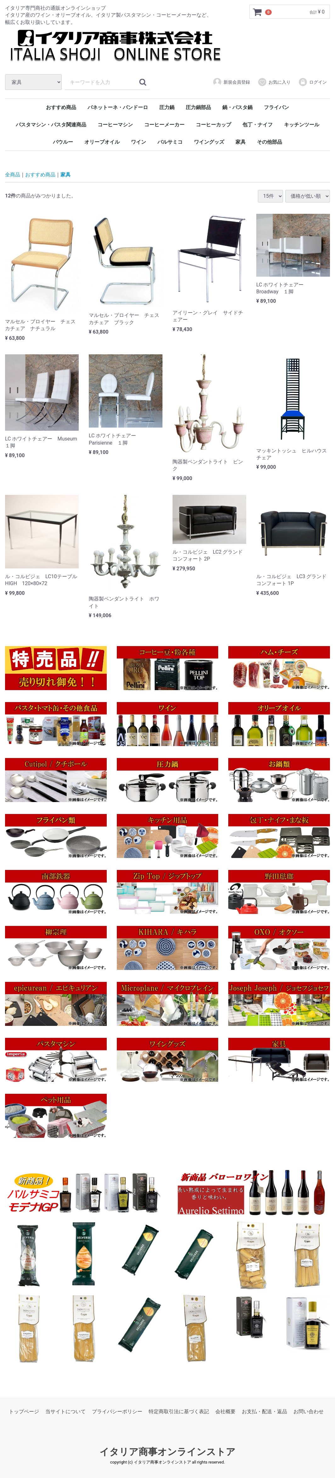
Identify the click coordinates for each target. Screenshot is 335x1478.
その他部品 (269, 142)
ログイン (312, 82)
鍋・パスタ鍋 (237, 107)
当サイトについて (65, 1411)
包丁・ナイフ (257, 125)
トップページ (24, 1411)
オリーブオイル (102, 142)
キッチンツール (301, 125)
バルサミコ (170, 142)
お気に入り (274, 82)
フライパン (276, 107)
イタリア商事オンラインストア (167, 1451)
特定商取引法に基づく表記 (179, 1411)
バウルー (63, 142)
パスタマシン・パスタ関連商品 (51, 125)
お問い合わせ (308, 1411)
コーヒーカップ (213, 125)
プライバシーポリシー (117, 1411)
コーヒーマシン (115, 125)
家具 (241, 142)
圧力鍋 (166, 107)
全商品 (12, 175)
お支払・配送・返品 (264, 1411)
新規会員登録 (231, 82)
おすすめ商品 (61, 107)
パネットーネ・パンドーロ (118, 107)
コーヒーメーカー (164, 125)
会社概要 (225, 1411)
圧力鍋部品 (198, 107)
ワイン (138, 142)
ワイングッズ (209, 142)
